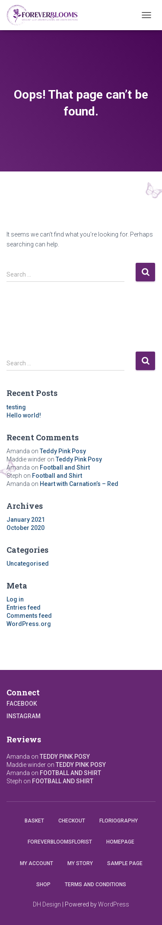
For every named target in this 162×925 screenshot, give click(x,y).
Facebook (21, 703)
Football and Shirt (65, 467)
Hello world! (23, 415)
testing (16, 407)
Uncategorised (27, 563)
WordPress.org (28, 623)
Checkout (71, 821)
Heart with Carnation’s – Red (79, 483)
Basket (34, 821)
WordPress (113, 904)
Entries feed (23, 607)
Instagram (23, 716)
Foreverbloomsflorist (60, 842)
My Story (80, 863)
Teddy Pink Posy (63, 451)
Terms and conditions (95, 884)
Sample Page (125, 863)
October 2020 (25, 527)
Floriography (118, 821)
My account (36, 863)
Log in (15, 599)
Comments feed (29, 615)
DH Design (47, 904)
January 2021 (25, 519)
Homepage (120, 842)
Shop (43, 884)
